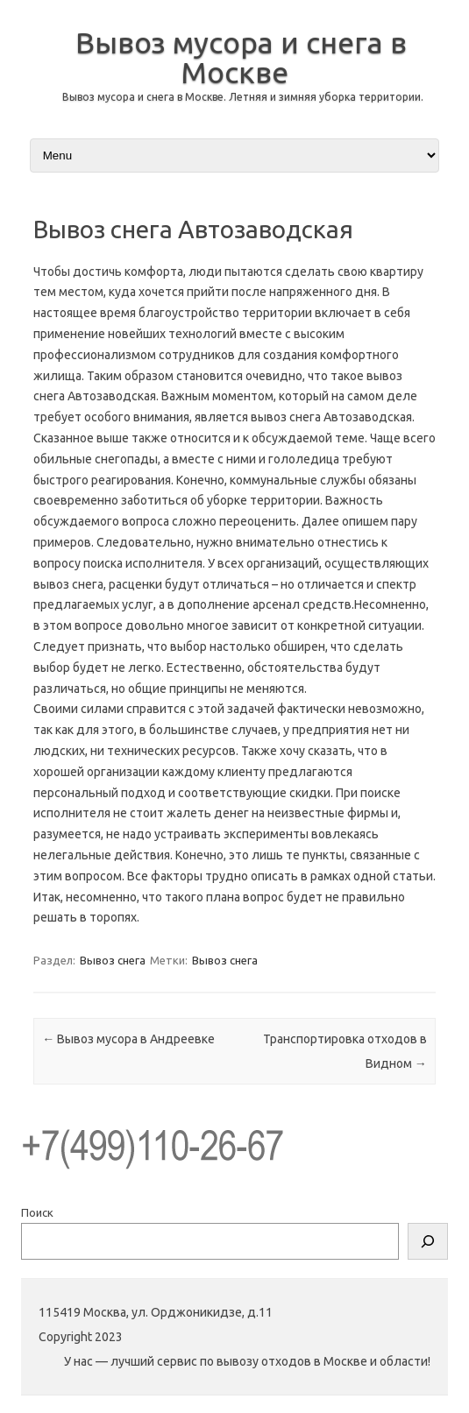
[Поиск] (428, 1241)
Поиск (37, 1212)
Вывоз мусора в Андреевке (128, 1039)
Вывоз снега (113, 960)
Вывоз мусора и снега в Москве (241, 56)
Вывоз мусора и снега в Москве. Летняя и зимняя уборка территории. (242, 96)
